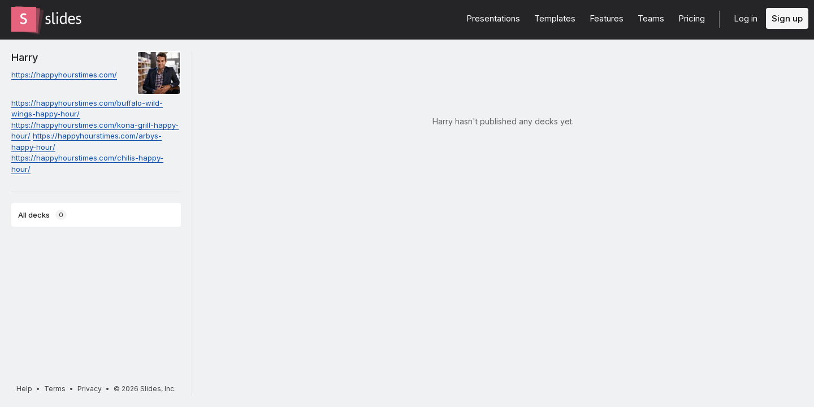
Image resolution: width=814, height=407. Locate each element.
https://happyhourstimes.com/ (64, 74)
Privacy (89, 388)
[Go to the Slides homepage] (23, 19)
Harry (24, 57)
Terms (55, 388)
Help (24, 388)
